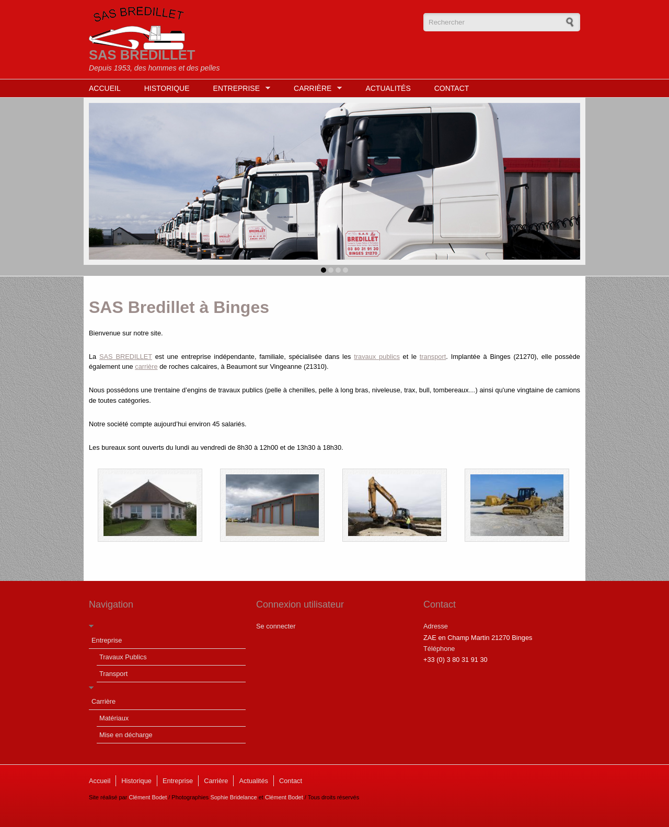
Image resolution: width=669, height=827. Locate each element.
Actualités (387, 88)
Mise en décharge (126, 735)
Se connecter (275, 626)
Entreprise (239, 88)
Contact (451, 88)
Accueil (105, 88)
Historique (167, 88)
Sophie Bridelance (233, 797)
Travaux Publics (123, 657)
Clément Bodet (148, 797)
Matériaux (114, 718)
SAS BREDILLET (142, 55)
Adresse (435, 626)
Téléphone (439, 649)
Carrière (315, 88)
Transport (113, 674)
